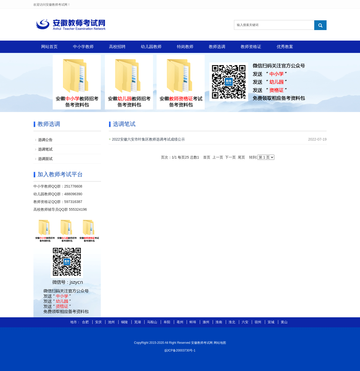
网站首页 (49, 46)
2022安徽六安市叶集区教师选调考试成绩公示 (148, 139)
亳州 (180, 322)
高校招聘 (117, 46)
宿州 (258, 322)
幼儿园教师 (151, 46)
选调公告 (45, 140)
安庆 (99, 322)
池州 (112, 322)
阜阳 (167, 322)
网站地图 (220, 343)
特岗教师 (185, 46)
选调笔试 (45, 149)
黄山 (284, 322)
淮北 (232, 322)
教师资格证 (251, 46)
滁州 (206, 322)
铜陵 (125, 322)
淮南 (219, 322)
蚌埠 (193, 322)
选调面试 (45, 159)
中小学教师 (83, 46)
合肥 (86, 322)
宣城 (271, 322)
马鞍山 (152, 322)
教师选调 (217, 46)
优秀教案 (285, 46)
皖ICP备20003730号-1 (180, 350)
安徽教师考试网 (202, 343)
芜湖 (138, 322)
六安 (245, 322)
